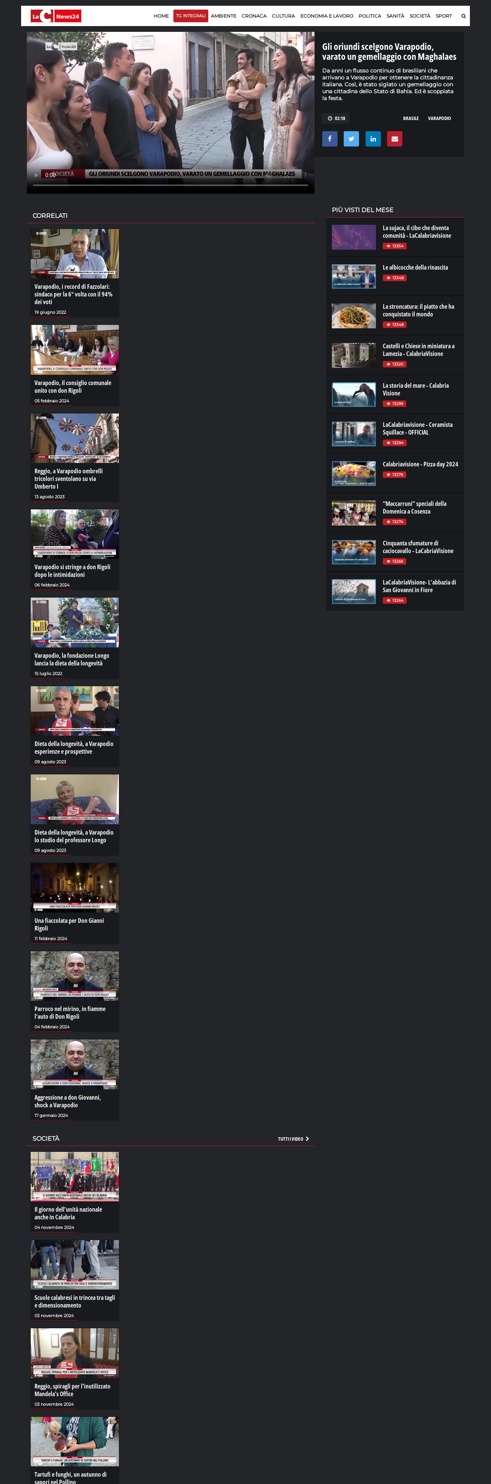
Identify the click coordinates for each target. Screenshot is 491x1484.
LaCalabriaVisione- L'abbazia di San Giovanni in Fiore (419, 586)
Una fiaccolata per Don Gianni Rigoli (69, 924)
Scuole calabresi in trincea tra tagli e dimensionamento (75, 1301)
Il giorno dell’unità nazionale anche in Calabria (68, 1213)
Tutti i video (294, 1138)
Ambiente (223, 16)
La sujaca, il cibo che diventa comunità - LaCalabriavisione (417, 232)
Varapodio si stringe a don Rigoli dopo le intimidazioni (72, 571)
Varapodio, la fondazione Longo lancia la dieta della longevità (72, 659)
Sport (444, 16)
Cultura (283, 16)
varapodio (439, 118)
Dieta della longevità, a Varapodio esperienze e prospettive (74, 748)
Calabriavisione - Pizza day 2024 (420, 464)
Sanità (395, 16)
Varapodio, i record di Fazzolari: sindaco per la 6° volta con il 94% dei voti (73, 294)
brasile (411, 118)
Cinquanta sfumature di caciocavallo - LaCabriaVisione (418, 547)
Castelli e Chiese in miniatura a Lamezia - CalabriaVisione (419, 350)
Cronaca (254, 16)
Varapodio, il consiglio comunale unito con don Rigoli (73, 387)
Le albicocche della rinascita (415, 267)
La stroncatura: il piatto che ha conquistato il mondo (418, 310)
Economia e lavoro (326, 16)
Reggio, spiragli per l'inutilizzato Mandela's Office (72, 1390)
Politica (370, 16)
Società (420, 16)
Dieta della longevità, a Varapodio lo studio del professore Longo (74, 836)
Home (161, 16)
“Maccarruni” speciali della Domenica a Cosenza (415, 507)
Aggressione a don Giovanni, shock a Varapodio (68, 1101)
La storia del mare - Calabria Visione (416, 389)
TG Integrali (191, 15)
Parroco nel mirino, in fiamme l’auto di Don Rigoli (70, 1013)
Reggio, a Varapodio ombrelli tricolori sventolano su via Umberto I (69, 479)
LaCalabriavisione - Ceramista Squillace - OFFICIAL (418, 428)
